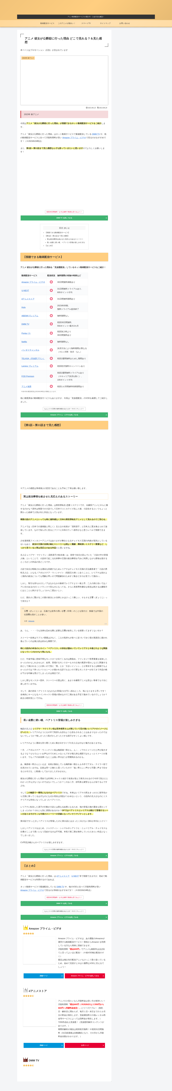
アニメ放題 (26, 389)
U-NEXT (25, 293)
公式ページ (85, 1054)
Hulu (24, 310)
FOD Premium (28, 379)
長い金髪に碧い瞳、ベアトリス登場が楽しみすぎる (66, 244)
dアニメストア (28, 301)
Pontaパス (26, 336)
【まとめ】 (48, 248)
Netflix (24, 344)
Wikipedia (31, 624)
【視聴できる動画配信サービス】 (57, 234)
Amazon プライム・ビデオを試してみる (64, 417)
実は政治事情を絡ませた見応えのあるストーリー (65, 241)
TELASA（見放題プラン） (33, 361)
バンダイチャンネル (30, 352)
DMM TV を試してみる (64, 218)
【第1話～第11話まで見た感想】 (57, 237)
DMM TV (96, 134)
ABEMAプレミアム (30, 318)
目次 (61, 229)
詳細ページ (44, 982)
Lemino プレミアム (30, 368)
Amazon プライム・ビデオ (74, 138)
